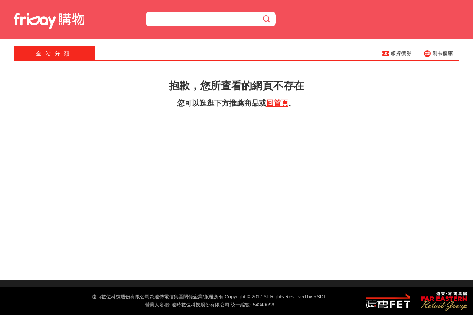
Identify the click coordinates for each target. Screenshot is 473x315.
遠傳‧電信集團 (387, 301)
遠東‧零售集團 (443, 300)
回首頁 (277, 103)
